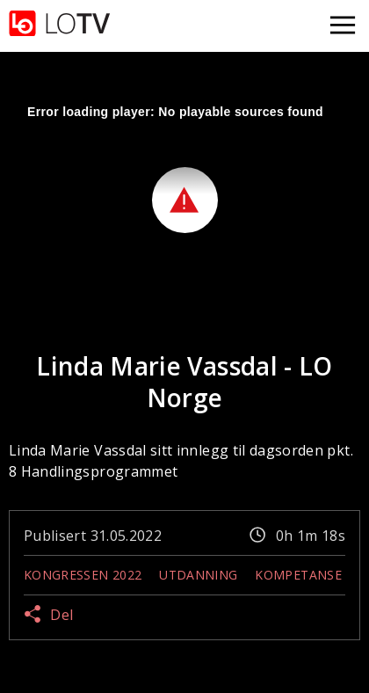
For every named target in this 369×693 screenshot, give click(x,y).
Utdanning (198, 574)
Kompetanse (298, 574)
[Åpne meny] (342, 26)
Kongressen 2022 (82, 574)
